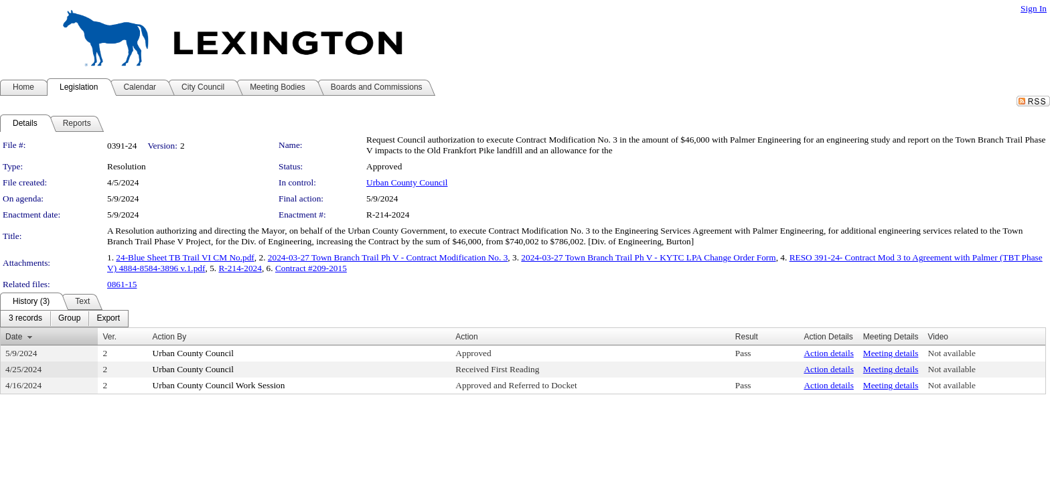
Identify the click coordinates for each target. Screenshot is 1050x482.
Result (746, 336)
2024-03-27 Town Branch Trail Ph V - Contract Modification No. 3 (388, 257)
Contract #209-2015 (311, 268)
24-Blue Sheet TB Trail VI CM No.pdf (185, 257)
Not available (952, 353)
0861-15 (122, 284)
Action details (828, 353)
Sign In (1034, 8)
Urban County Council (406, 182)
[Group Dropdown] (69, 319)
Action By (170, 336)
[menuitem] (25, 319)
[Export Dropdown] (108, 319)
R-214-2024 (239, 268)
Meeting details (891, 353)
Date (13, 336)
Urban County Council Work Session (219, 385)
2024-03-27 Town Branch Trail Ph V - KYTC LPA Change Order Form (648, 257)
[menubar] (64, 318)
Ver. (109, 336)
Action (466, 336)
